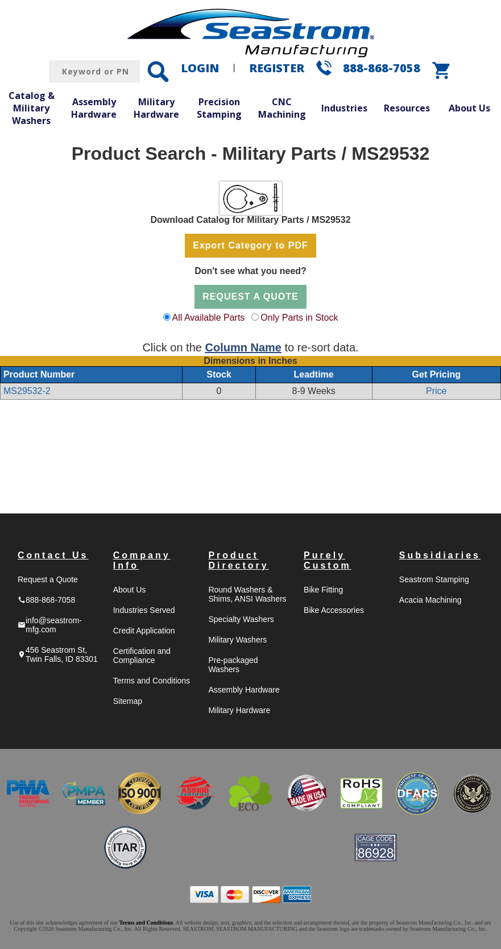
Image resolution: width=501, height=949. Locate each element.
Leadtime (313, 374)
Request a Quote (48, 579)
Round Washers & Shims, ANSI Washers (247, 594)
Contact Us (53, 555)
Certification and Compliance (142, 656)
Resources (407, 108)
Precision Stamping (219, 108)
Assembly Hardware (94, 108)
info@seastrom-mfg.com (50, 625)
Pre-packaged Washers (233, 665)
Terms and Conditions (151, 680)
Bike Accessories (334, 610)
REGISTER (276, 68)
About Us (469, 108)
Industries (344, 108)
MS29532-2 (27, 391)
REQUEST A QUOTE (250, 296)
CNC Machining (282, 108)
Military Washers (237, 639)
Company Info (142, 560)
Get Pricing (436, 374)
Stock (218, 374)
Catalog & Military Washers (32, 107)
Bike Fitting (323, 589)
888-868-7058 (381, 68)
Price (436, 391)
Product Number (38, 374)
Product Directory (238, 560)
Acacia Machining (430, 599)
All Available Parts (208, 317)
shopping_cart (442, 70)
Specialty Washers (241, 619)
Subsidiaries (440, 555)
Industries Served (144, 610)
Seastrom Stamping (434, 579)
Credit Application (144, 630)
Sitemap (127, 701)
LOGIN (200, 68)
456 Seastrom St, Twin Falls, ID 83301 (58, 654)
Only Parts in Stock (299, 317)
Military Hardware (156, 108)
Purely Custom (327, 560)
